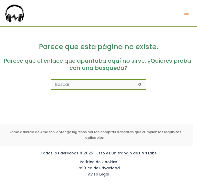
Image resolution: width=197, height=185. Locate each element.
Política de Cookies (98, 161)
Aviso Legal (98, 174)
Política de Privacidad (98, 168)
